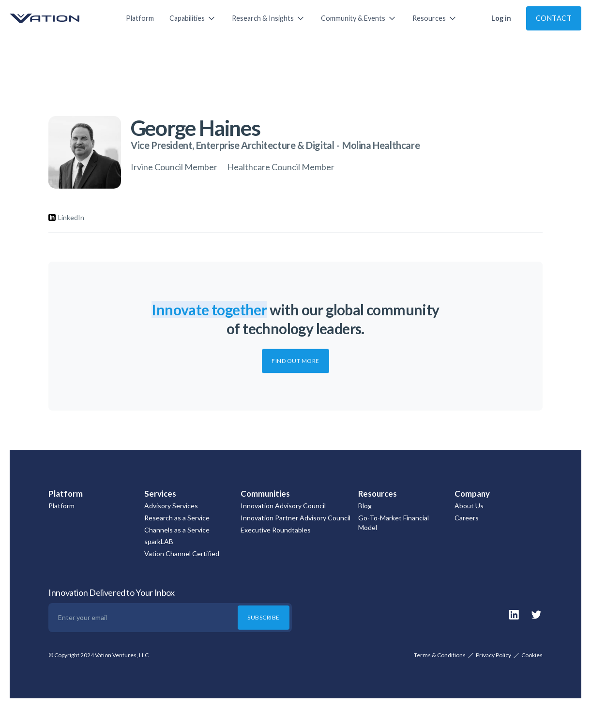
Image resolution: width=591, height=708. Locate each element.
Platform (140, 18)
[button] (193, 18)
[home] (58, 18)
